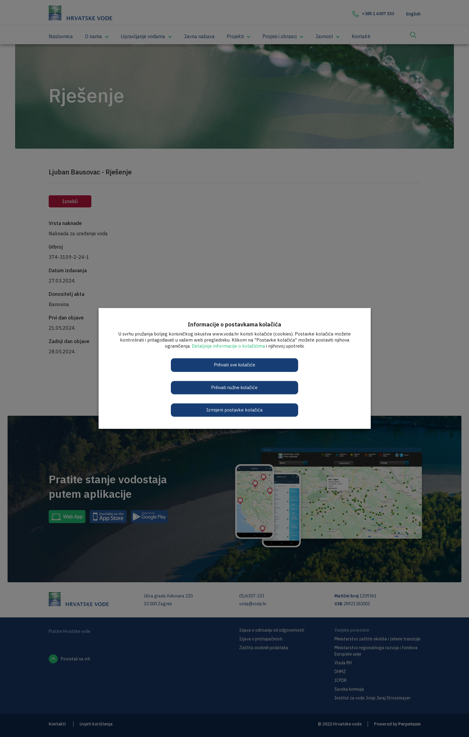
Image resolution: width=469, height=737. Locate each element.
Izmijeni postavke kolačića (235, 410)
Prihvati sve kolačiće (234, 365)
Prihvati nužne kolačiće (234, 387)
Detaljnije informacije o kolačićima (228, 346)
